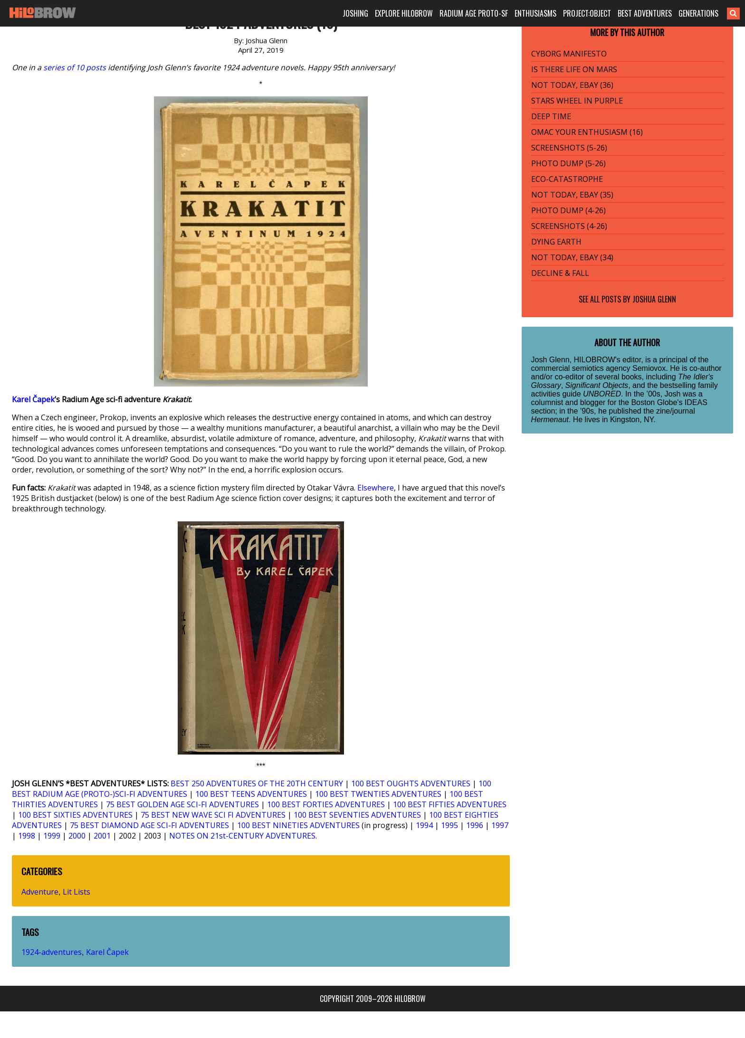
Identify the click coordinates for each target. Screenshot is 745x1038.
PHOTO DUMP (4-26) (568, 210)
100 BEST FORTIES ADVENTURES (326, 804)
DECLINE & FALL (560, 273)
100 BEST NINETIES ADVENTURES (298, 825)
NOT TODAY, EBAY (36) (572, 85)
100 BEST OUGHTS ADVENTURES (410, 783)
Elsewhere (375, 487)
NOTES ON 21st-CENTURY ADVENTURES (242, 835)
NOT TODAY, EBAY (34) (572, 257)
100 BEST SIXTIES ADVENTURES (75, 815)
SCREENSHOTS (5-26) (569, 147)
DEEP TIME (551, 116)
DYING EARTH (556, 241)
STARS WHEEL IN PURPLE (577, 100)
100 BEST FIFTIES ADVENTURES (449, 804)
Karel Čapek (33, 399)
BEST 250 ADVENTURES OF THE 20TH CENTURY (257, 783)
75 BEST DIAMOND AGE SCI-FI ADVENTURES (149, 825)
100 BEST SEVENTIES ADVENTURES (357, 815)
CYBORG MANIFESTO (569, 53)
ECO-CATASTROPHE (567, 179)
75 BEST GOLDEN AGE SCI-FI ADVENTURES (182, 804)
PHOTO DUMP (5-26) (568, 163)
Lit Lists (76, 892)
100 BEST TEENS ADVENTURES (251, 794)
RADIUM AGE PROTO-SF (473, 13)
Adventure (39, 892)
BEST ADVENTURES (645, 13)
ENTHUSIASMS (535, 13)
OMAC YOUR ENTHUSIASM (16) (587, 132)
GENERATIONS (698, 13)
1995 (449, 825)
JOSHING (355, 13)
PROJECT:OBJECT (587, 13)
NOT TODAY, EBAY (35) (572, 194)
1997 (499, 825)
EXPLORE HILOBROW (404, 13)
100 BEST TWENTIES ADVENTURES (378, 794)
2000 (77, 835)
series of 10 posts (74, 67)
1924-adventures (51, 952)
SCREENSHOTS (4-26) (569, 226)
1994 (424, 825)
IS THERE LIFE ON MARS (574, 69)
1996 (474, 825)
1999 (51, 835)
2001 (102, 835)
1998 (26, 835)
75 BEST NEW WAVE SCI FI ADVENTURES (213, 815)
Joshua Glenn (654, 299)
